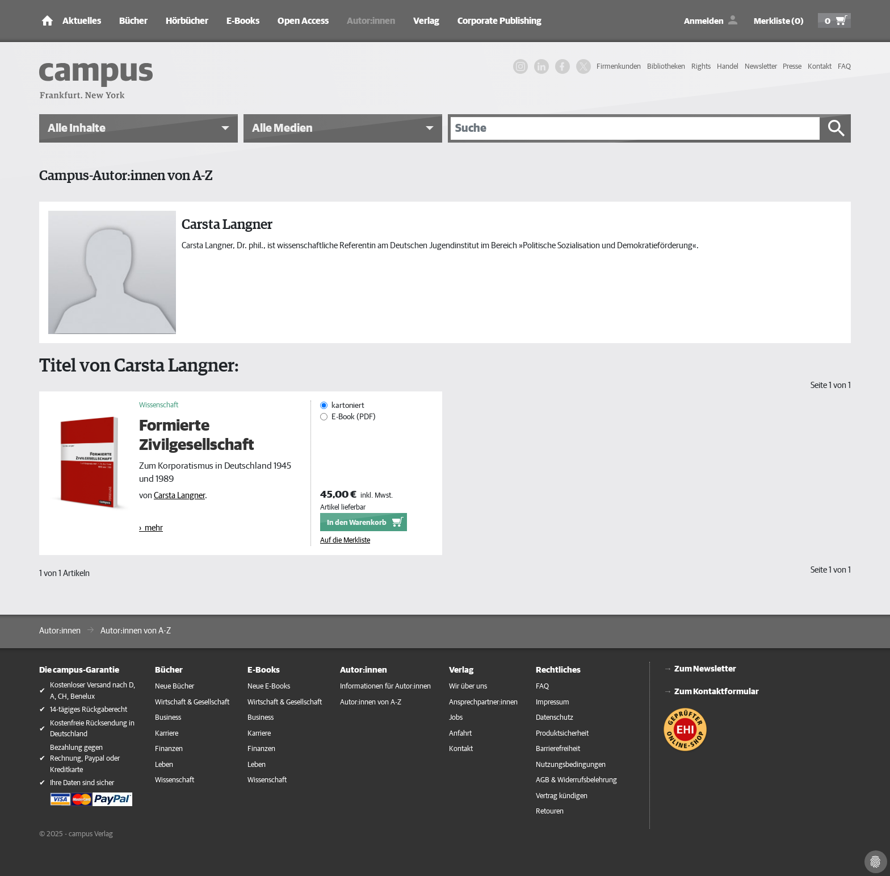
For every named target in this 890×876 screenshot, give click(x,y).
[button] (138, 128)
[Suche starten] (836, 128)
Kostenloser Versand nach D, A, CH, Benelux (92, 691)
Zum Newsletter (705, 669)
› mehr (151, 528)
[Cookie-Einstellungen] (875, 861)
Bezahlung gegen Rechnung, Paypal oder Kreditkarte (85, 759)
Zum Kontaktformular (716, 691)
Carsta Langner (179, 495)
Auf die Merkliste (345, 540)
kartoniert (347, 406)
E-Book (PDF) (353, 417)
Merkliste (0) (779, 21)
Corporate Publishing (499, 21)
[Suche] (635, 128)
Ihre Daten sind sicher (82, 783)
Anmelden (704, 21)
